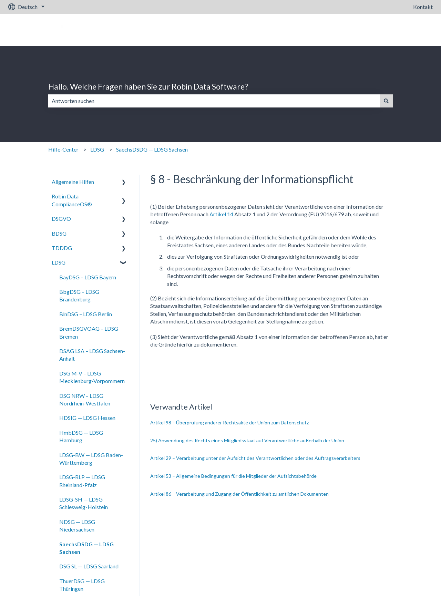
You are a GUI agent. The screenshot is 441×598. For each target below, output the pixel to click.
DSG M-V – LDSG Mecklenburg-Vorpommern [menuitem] (92, 377)
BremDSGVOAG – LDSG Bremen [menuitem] (88, 332)
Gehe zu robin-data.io (400, 30)
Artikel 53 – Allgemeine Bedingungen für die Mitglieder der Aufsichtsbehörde (233, 476)
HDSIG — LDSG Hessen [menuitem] (87, 417)
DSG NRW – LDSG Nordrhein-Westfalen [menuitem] (84, 399)
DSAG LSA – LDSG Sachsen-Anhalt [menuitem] (92, 355)
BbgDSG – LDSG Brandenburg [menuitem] (79, 295)
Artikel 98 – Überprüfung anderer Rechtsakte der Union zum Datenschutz (229, 422)
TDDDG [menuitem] (62, 248)
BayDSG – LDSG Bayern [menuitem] (87, 277)
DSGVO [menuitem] (61, 218)
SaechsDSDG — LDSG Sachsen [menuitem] (86, 548)
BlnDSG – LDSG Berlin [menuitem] (85, 314)
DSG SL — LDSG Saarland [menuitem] (89, 566)
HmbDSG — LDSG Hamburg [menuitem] (81, 436)
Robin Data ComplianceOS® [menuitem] (72, 200)
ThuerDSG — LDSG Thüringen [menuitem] (82, 585)
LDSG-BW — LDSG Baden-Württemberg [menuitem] (91, 459)
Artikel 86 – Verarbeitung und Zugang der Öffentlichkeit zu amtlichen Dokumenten (239, 494)
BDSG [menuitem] (59, 233)
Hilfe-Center (63, 149)
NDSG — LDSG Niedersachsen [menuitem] (77, 525)
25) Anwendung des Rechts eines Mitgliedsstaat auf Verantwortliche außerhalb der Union (247, 440)
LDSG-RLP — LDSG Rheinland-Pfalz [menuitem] (82, 481)
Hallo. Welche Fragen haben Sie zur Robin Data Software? (148, 86)
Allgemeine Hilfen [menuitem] (73, 181)
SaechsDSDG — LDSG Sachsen (152, 149)
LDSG (97, 149)
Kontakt (423, 6)
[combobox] (214, 100)
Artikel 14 (221, 214)
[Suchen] (386, 100)
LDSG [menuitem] (58, 262)
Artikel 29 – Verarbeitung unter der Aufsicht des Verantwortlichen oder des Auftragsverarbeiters (255, 458)
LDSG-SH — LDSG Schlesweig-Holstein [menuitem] (83, 503)
